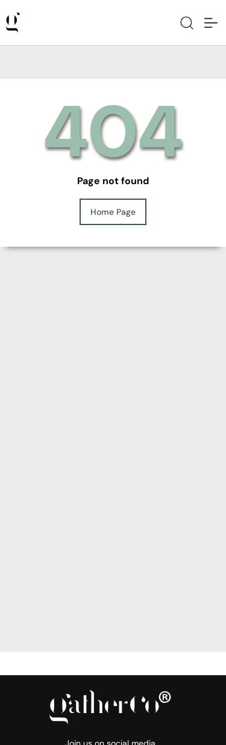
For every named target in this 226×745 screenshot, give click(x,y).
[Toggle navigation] (211, 23)
